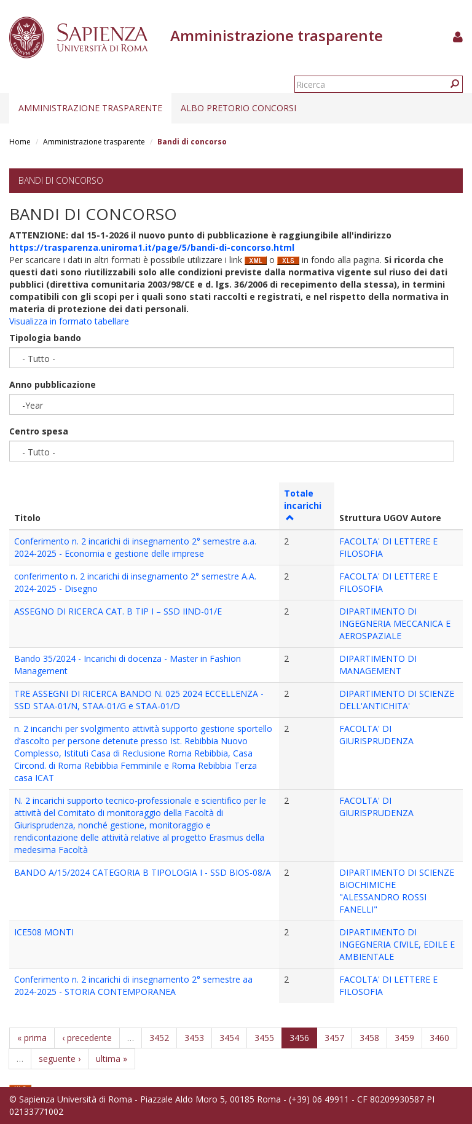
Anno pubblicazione (52, 384)
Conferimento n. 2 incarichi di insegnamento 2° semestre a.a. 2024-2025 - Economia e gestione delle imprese (135, 547)
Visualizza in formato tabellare (69, 321)
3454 (229, 1037)
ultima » (111, 1058)
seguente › (60, 1058)
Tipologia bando (45, 338)
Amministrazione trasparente (90, 108)
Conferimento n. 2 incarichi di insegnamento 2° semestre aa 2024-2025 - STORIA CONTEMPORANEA (133, 985)
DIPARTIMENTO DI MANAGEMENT (378, 665)
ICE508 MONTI (44, 932)
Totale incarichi (302, 504)
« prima (32, 1037)
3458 (369, 1037)
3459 (404, 1037)
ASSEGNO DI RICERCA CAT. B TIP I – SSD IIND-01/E (118, 611)
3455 (264, 1037)
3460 (439, 1037)
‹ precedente (87, 1037)
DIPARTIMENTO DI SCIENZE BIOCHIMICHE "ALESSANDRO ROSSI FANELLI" (396, 891)
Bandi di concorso (60, 180)
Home (20, 141)
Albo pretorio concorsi (238, 108)
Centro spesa (38, 431)
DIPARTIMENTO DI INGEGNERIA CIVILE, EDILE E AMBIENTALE (397, 944)
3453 (194, 1037)
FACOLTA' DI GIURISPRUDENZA (376, 735)
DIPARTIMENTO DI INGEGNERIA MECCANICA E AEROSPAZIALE (394, 623)
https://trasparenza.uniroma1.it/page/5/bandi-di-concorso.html (151, 247)
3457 (334, 1037)
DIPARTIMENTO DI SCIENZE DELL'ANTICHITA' (396, 700)
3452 (159, 1037)
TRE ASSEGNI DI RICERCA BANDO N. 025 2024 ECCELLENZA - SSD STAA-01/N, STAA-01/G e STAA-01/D (139, 700)
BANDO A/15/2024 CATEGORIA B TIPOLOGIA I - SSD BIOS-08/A (142, 872)
